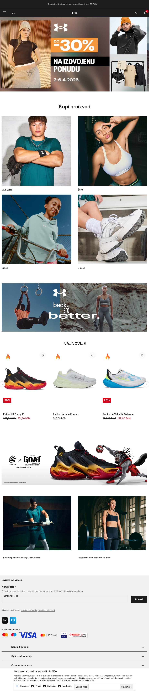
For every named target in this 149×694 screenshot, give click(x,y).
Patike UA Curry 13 (13, 414)
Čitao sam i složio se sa (28, 610)
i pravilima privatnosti (46, 610)
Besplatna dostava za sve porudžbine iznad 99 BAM (74, 4)
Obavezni (24, 686)
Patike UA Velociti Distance (118, 414)
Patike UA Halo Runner (66, 414)
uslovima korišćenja (29, 610)
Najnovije (74, 343)
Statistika (51, 686)
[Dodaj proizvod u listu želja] (42, 355)
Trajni (38, 686)
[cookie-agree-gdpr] (126, 686)
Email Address (11, 596)
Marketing (67, 686)
